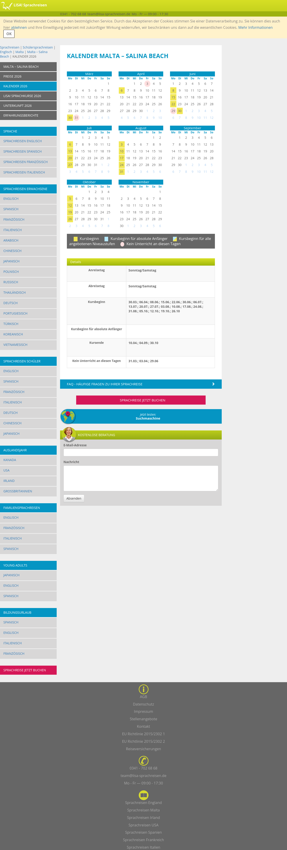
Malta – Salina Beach (21, 66)
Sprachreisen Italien (143, 847)
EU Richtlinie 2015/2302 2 (143, 741)
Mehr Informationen (255, 27)
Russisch (10, 282)
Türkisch (10, 324)
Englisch (6, 52)
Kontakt (143, 726)
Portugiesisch (15, 313)
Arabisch (10, 240)
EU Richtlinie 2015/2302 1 (143, 733)
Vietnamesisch (15, 344)
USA (6, 470)
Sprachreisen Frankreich (143, 839)
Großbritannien (17, 491)
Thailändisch (14, 292)
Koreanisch (13, 334)
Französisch (13, 219)
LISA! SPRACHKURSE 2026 (22, 96)
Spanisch (10, 209)
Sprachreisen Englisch (22, 141)
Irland (9, 481)
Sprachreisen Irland (143, 817)
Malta (19, 52)
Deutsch (10, 303)
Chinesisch (12, 251)
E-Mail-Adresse (75, 445)
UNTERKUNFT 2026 (17, 105)
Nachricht (71, 462)
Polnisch (11, 271)
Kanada (9, 460)
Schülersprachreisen (38, 47)
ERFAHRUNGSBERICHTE (20, 115)
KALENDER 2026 (15, 86)
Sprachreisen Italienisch (24, 172)
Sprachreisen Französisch (25, 162)
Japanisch (11, 261)
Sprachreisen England (143, 802)
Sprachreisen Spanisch (22, 151)
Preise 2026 (12, 76)
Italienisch (12, 230)
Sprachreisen (9, 47)
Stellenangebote (143, 718)
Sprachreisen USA (143, 825)
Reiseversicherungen (143, 748)
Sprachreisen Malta (143, 810)
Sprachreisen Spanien (143, 832)
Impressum (143, 711)
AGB (143, 696)
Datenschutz (143, 704)
